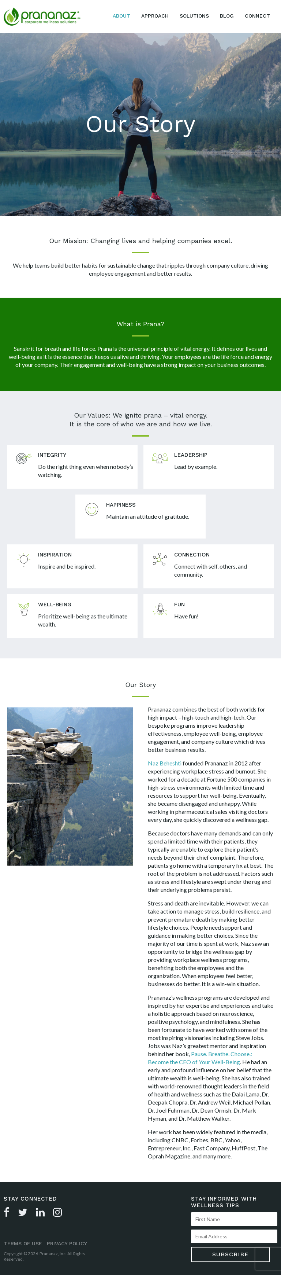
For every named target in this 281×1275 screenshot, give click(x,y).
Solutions (194, 16)
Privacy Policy (67, 1243)
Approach (155, 16)
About (121, 16)
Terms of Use (23, 1243)
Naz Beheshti (164, 763)
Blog (227, 16)
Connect (257, 16)
